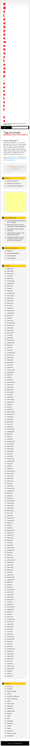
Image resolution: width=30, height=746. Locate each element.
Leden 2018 (10, 515)
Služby (24, 157)
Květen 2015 (10, 594)
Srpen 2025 (10, 290)
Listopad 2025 (10, 283)
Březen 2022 (10, 392)
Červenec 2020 (11, 441)
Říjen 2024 (10, 315)
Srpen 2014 (10, 616)
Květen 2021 (10, 416)
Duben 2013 (10, 656)
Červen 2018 (10, 503)
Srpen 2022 (10, 379)
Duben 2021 (10, 419)
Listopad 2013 (10, 639)
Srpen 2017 (10, 528)
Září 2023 (9, 347)
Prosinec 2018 (10, 488)
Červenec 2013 (11, 649)
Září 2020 (9, 436)
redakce (15, 157)
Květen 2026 (10, 268)
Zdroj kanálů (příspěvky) (13, 253)
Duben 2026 (10, 271)
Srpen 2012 (10, 676)
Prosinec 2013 (10, 636)
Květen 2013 (10, 653)
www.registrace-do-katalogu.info (15, 186)
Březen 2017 (10, 540)
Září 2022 (9, 377)
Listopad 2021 (10, 402)
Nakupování (10, 706)
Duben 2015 (10, 597)
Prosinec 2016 (10, 547)
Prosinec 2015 (10, 577)
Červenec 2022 (11, 382)
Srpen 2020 (10, 439)
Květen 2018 (10, 505)
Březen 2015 (10, 599)
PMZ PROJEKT (10, 141)
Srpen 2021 (10, 409)
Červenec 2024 (11, 323)
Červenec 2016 (11, 560)
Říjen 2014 (10, 611)
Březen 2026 (10, 273)
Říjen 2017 (10, 523)
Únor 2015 (9, 602)
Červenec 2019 (11, 471)
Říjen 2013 (10, 641)
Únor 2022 (9, 394)
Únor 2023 (9, 365)
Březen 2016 (10, 570)
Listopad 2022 (10, 372)
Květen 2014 (10, 624)
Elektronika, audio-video (13, 696)
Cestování (9, 688)
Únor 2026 (9, 276)
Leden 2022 (10, 397)
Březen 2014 (10, 629)
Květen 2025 (10, 298)
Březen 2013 (10, 658)
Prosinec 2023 (10, 340)
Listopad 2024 (10, 313)
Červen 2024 (10, 325)
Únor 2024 (9, 335)
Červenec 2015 (11, 589)
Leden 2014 (10, 634)
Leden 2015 (10, 604)
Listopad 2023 (10, 342)
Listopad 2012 (10, 668)
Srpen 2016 (10, 557)
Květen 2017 (10, 535)
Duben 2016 (10, 567)
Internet (9, 701)
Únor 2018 (9, 513)
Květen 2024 (10, 328)
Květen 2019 (10, 476)
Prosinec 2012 (10, 666)
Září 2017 (9, 525)
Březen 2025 (10, 303)
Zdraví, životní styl (11, 733)
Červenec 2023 (11, 352)
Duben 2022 (10, 389)
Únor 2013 (9, 661)
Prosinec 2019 (10, 458)
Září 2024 (9, 318)
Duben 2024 (10, 330)
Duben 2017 (10, 537)
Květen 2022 (10, 387)
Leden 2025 (10, 308)
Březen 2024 (10, 332)
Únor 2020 (9, 453)
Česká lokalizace (11, 258)
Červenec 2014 (11, 619)
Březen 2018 (10, 510)
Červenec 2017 (11, 530)
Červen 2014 (10, 621)
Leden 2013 (10, 663)
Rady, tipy (9, 713)
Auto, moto (10, 686)
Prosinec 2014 (10, 607)
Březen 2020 (10, 451)
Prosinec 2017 (10, 518)
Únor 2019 (9, 483)
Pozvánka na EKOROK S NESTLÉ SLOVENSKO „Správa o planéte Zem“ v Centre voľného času (15, 239)
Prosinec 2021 (10, 399)
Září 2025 (9, 288)
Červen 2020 (10, 444)
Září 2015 (9, 584)
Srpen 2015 (10, 587)
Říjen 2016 (10, 552)
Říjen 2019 (10, 463)
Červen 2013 (10, 651)
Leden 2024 (10, 337)
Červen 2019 (10, 473)
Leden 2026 (10, 278)
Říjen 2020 (10, 434)
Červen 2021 (10, 414)
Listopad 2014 (10, 609)
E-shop (9, 693)
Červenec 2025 (11, 293)
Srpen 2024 (10, 320)
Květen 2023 (10, 357)
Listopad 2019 (10, 461)
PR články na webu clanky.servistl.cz (4, 62)
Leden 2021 (10, 426)
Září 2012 (9, 673)
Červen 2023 (10, 355)
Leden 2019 (10, 486)
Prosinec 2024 (10, 310)
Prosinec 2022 (10, 369)
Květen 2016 (10, 565)
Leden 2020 (10, 456)
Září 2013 (9, 644)
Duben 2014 (10, 626)
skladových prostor (11, 160)
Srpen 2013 (10, 646)
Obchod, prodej (11, 711)
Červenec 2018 (11, 500)
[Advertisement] (15, 202)
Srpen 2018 (10, 498)
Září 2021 (9, 407)
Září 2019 (9, 466)
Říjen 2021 (10, 404)
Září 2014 (9, 614)
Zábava (9, 728)
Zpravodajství (10, 735)
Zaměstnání (10, 731)
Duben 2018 (10, 508)
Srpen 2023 (10, 350)
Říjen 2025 (10, 286)
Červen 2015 (10, 592)
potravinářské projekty (11, 158)
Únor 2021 (9, 424)
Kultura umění (10, 703)
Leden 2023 (10, 367)
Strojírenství (10, 723)
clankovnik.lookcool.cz (12, 181)
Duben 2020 (10, 448)
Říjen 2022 (10, 374)
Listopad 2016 (10, 550)
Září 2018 (9, 495)
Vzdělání (9, 726)
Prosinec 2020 (10, 429)
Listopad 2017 (10, 520)
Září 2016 (9, 555)
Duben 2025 (10, 300)
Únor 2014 (9, 631)
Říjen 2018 (10, 493)
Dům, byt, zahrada (11, 691)
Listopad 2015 (10, 579)
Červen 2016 (10, 562)
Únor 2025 (9, 305)
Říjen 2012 (10, 671)
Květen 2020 (10, 446)
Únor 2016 (9, 572)
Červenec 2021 (11, 412)
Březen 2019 (10, 481)
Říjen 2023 (10, 345)
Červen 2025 (10, 295)
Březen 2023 (10, 362)
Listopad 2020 (10, 431)
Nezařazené (10, 708)
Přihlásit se (10, 250)
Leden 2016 (10, 574)
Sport (8, 718)
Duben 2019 (10, 478)
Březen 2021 (10, 421)
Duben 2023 (10, 360)
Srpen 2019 (10, 468)
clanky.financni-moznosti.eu (14, 183)
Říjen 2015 (10, 582)
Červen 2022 (10, 384)
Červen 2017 (10, 532)
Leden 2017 (10, 545)
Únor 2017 (9, 542)
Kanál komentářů (11, 255)
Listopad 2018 (10, 491)
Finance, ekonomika (12, 698)
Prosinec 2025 (10, 281)
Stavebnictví (10, 721)
